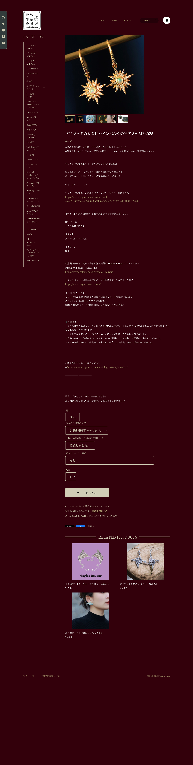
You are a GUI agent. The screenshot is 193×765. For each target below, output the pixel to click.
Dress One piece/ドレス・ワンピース (32, 104)
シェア (80, 526)
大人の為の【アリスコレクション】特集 (32, 252)
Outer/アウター (33, 124)
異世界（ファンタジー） (32, 87)
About (101, 20)
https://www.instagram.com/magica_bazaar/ (89, 271)
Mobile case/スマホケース (33, 148)
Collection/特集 (32, 75)
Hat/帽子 (30, 142)
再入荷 (29, 81)
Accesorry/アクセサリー (33, 136)
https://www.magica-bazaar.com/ (83, 284)
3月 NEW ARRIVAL (31, 54)
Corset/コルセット (32, 166)
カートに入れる (87, 493)
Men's (29, 234)
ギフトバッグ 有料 (76, 453)
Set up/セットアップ (32, 95)
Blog (114, 20)
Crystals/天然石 (33, 206)
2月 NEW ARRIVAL (30, 62)
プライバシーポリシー (30, 676)
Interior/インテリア (33, 192)
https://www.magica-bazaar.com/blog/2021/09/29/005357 (97, 367)
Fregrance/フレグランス (33, 184)
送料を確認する (99, 511)
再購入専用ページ (32, 262)
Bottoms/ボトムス (32, 118)
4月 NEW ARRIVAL (31, 47)
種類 (68, 410)
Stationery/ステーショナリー (32, 200)
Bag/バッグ (31, 129)
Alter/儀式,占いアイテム (33, 212)
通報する (91, 526)
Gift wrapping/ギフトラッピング (33, 221)
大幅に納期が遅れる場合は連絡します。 (86, 438)
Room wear (31, 229)
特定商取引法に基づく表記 (50, 676)
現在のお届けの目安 (76, 423)
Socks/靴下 (31, 154)
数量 (68, 470)
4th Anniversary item (31, 242)
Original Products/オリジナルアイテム (32, 175)
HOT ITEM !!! (32, 68)
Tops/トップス (32, 112)
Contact (128, 20)
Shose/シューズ (33, 159)
